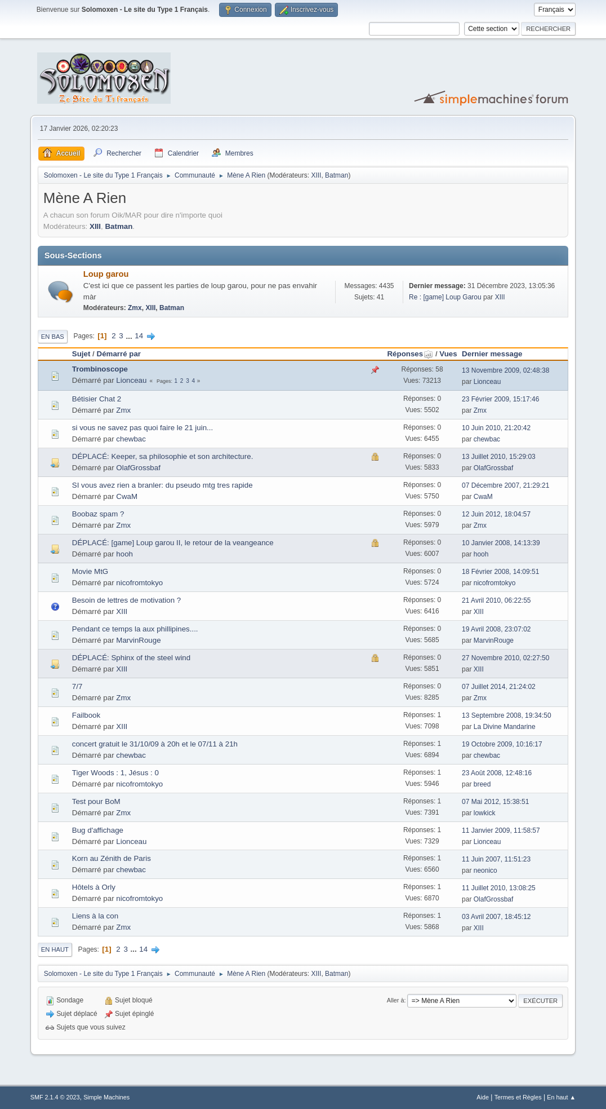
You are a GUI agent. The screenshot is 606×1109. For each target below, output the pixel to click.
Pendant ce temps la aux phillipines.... (135, 629)
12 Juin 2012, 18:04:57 (496, 514)
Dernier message (492, 354)
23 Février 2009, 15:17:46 (500, 399)
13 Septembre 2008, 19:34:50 (506, 715)
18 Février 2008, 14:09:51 (500, 572)
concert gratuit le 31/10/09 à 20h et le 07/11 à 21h (155, 744)
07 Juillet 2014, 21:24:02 (499, 687)
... (130, 336)
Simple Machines (106, 1097)
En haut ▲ (561, 1097)
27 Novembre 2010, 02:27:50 (505, 658)
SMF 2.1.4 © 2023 (55, 1097)
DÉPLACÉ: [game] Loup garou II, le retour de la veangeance (173, 542)
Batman (336, 175)
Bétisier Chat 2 (96, 399)
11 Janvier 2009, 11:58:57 (501, 830)
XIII (316, 175)
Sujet (81, 354)
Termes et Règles (518, 1097)
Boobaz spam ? (98, 514)
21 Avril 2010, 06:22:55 (496, 600)
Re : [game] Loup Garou (445, 297)
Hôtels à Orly (93, 887)
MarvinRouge (138, 640)
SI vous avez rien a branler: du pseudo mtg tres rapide (162, 485)
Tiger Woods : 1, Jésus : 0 (115, 772)
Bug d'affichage (97, 830)
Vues (448, 354)
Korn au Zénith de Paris (111, 858)
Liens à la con (95, 916)
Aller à (395, 1000)
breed (482, 784)
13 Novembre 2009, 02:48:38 (505, 370)
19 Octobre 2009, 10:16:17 (502, 744)
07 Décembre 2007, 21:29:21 (505, 485)
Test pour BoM (96, 801)
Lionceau (131, 380)
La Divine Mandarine (505, 727)
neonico (485, 870)
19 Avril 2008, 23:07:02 (496, 629)
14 (139, 336)
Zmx (135, 308)
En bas (52, 336)
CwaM (126, 496)
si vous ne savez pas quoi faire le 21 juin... (142, 427)
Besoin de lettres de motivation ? (126, 600)
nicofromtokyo (139, 582)
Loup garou (106, 274)
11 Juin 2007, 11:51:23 (496, 859)
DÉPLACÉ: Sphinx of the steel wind (131, 657)
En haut (55, 949)
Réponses (410, 354)
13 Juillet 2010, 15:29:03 (499, 457)
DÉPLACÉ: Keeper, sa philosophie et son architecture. (162, 456)
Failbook (86, 715)
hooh (124, 554)
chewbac (131, 439)
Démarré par (119, 354)
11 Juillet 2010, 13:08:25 (499, 888)
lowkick (485, 813)
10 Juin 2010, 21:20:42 (496, 428)
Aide (482, 1097)
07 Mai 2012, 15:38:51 (495, 802)
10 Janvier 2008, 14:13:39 (501, 543)
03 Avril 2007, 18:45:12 (496, 917)
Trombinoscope (100, 369)
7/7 (77, 686)
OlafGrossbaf (138, 467)
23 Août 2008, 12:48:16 (497, 773)
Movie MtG (90, 571)
